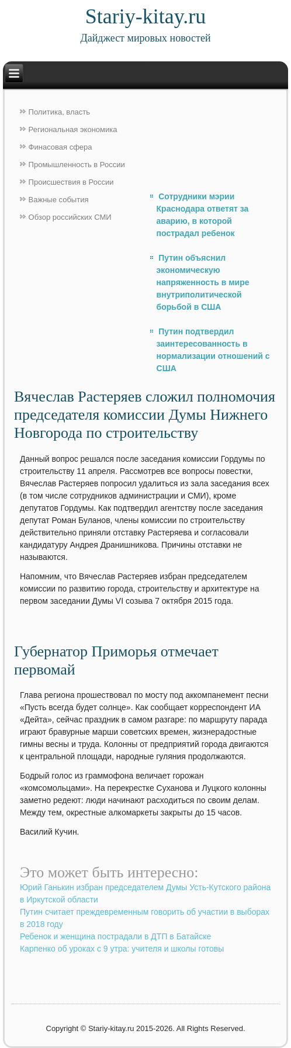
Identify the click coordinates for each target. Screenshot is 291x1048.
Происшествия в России (71, 182)
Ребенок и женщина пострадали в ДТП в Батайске (115, 936)
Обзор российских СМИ (70, 217)
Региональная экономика (73, 129)
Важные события (59, 199)
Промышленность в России (77, 164)
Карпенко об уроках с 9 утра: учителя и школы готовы (122, 948)
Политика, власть (59, 112)
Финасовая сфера (60, 147)
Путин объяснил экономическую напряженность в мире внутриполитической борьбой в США (203, 282)
